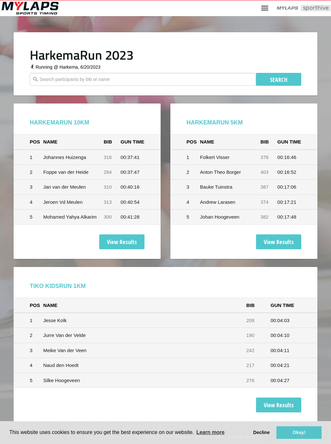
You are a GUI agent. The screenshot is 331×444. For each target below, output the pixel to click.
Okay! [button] (299, 432)
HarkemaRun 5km (215, 122)
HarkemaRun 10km (59, 122)
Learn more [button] (210, 432)
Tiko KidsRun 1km (58, 286)
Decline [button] (261, 432)
